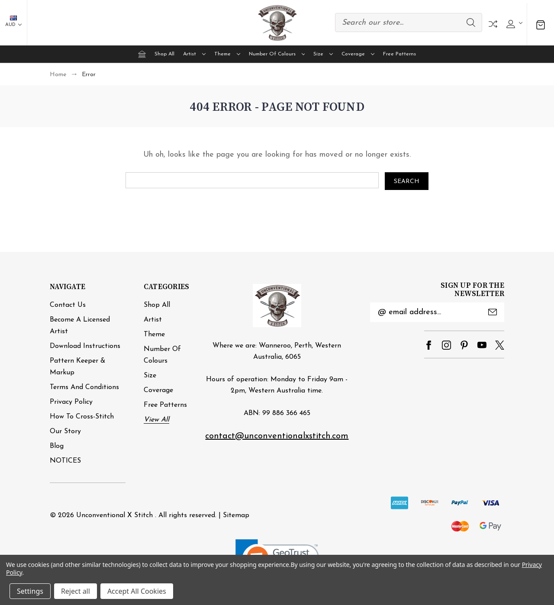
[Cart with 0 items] (540, 24)
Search (471, 22)
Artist (194, 54)
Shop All (164, 54)
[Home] (142, 54)
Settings (30, 591)
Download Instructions (85, 345)
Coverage (357, 54)
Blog (57, 445)
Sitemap (236, 515)
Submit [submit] (492, 312)
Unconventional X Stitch (114, 515)
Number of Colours (277, 54)
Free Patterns (399, 54)
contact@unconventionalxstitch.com (276, 436)
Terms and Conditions (84, 386)
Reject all (75, 591)
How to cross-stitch (82, 416)
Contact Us (68, 304)
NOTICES (65, 460)
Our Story (65, 431)
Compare (493, 24)
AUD (13, 21)
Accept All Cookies (136, 591)
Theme (227, 54)
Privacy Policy (71, 401)
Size (323, 54)
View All (156, 419)
